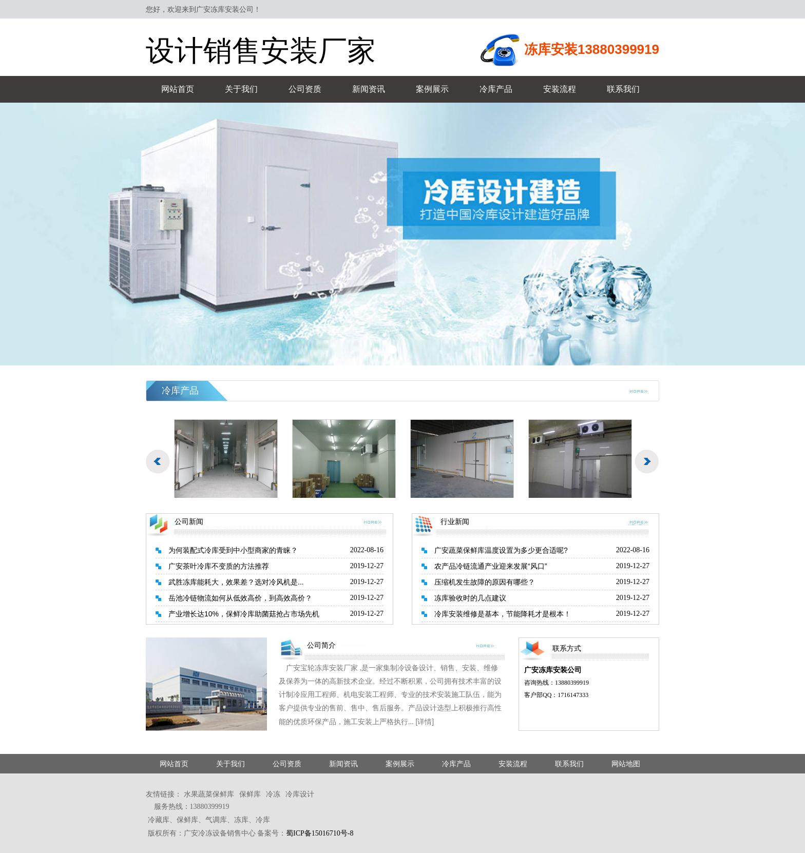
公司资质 (305, 89)
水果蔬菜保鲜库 (209, 794)
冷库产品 (496, 89)
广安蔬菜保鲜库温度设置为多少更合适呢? (501, 550)
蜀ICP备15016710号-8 (319, 833)
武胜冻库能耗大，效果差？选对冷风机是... (236, 582)
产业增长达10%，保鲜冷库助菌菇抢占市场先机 (243, 614)
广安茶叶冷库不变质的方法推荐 (218, 566)
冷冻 (273, 794)
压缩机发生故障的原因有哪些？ (484, 582)
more (638, 391)
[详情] (424, 722)
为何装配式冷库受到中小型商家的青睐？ (233, 550)
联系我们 (623, 89)
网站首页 (177, 89)
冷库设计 (299, 794)
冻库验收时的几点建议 (470, 598)
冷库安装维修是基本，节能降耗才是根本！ (502, 614)
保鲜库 (250, 794)
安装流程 (559, 89)
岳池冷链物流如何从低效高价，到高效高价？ (240, 598)
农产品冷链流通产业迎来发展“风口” (490, 566)
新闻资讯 (368, 89)
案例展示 (432, 89)
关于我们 (241, 89)
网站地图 (625, 764)
